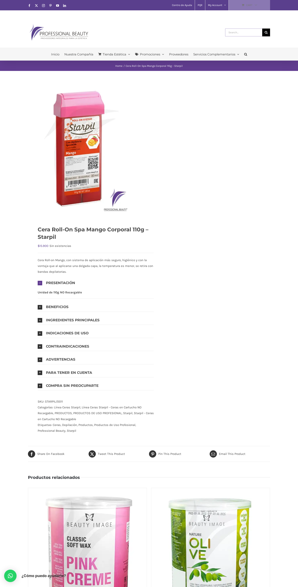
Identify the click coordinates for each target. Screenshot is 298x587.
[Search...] (243, 32)
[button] (246, 54)
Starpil (127, 413)
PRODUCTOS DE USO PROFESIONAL (97, 413)
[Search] (266, 32)
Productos (85, 425)
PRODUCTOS (63, 413)
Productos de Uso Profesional (114, 425)
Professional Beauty (51, 431)
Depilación (69, 425)
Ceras (57, 425)
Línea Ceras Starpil (67, 407)
